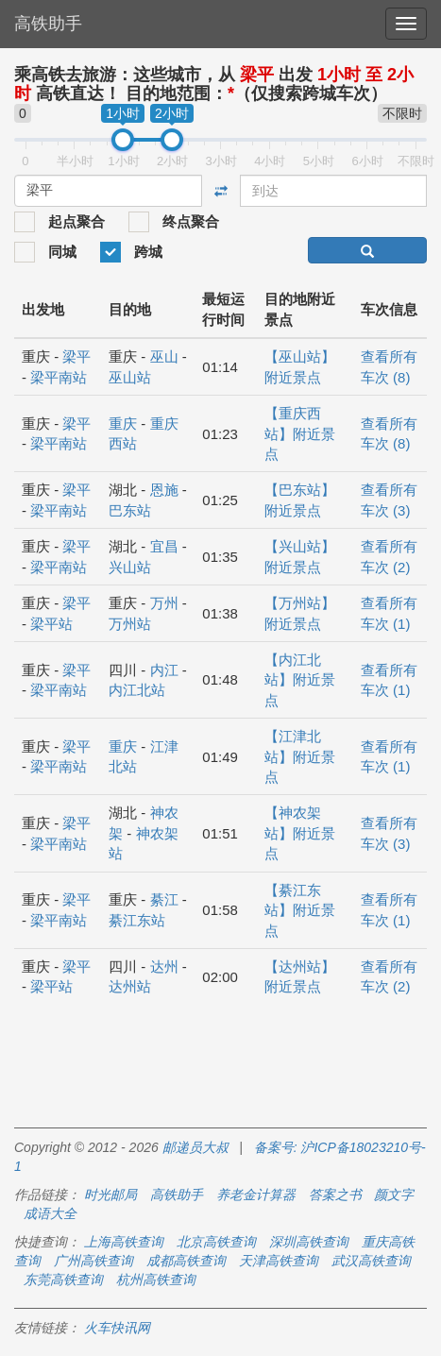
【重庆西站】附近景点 (299, 433)
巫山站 (130, 377)
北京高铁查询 (216, 1241)
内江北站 (137, 690)
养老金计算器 (256, 1194)
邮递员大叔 (195, 1147)
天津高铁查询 (278, 1260)
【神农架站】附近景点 (299, 833)
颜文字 (394, 1194)
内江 (164, 670)
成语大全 (50, 1213)
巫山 (164, 356)
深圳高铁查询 (308, 1241)
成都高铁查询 (186, 1260)
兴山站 (130, 567)
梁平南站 (58, 377)
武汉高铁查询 (371, 1260)
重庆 (123, 423)
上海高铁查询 (123, 1241)
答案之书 (335, 1194)
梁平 (76, 356)
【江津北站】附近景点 (299, 756)
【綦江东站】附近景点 (299, 910)
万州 (164, 603)
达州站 (130, 986)
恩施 (164, 490)
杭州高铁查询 (155, 1279)
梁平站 (51, 624)
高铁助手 (48, 23)
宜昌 (164, 546)
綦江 (164, 899)
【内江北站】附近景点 (299, 680)
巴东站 (130, 510)
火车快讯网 (117, 1327)
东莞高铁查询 (63, 1279)
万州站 (130, 624)
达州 (164, 966)
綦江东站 (137, 920)
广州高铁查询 (93, 1260)
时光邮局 (110, 1194)
